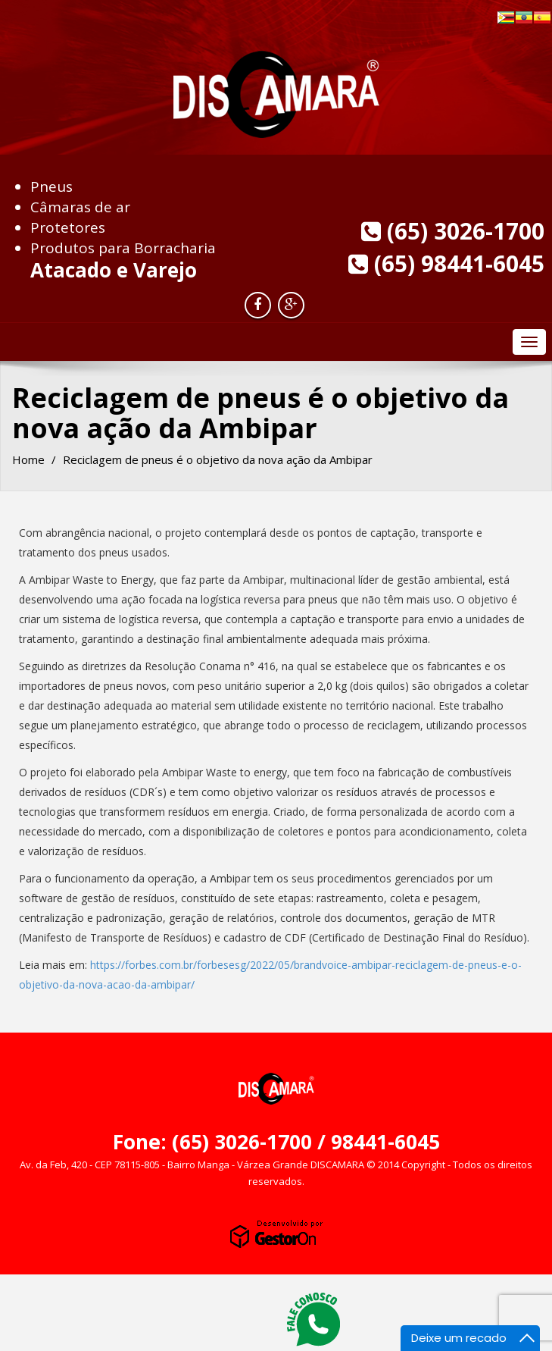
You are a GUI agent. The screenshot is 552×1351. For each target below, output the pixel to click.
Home (28, 459)
